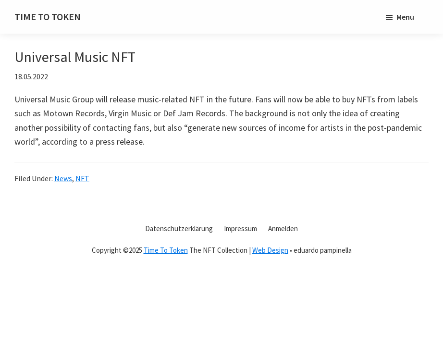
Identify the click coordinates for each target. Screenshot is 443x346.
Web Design (270, 250)
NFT (82, 178)
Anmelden (283, 228)
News (63, 178)
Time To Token (166, 250)
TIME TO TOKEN (47, 17)
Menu (405, 17)
